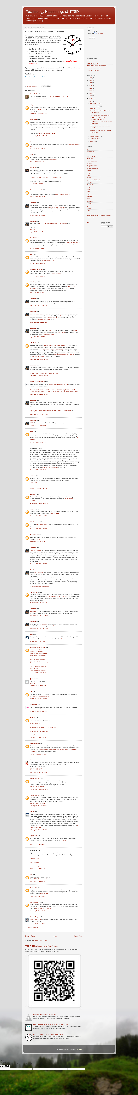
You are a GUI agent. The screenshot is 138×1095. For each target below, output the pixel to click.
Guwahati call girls (35, 668)
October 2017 (94, 108)
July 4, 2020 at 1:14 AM (36, 232)
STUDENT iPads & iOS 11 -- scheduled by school (48, 1034)
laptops (89, 177)
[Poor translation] (7, 1066)
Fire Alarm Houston (35, 550)
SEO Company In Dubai (62, 194)
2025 (90, 80)
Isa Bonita (33, 167)
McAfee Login (34, 482)
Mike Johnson (34, 522)
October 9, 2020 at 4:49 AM (38, 470)
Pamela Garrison (35, 778)
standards (90, 201)
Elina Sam (33, 202)
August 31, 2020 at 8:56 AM (38, 337)
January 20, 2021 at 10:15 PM (38, 698)
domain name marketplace (57, 207)
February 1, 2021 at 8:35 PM (38, 737)
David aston (33, 887)
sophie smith (34, 592)
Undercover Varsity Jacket (43, 908)
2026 (90, 78)
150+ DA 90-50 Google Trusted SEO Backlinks (53, 223)
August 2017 (94, 138)
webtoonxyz (33, 704)
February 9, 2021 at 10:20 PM (38, 772)
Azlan (31, 254)
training (89, 208)
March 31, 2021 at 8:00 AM (38, 911)
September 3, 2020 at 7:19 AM (39, 359)
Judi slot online (45, 303)
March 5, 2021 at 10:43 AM (38, 881)
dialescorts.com (35, 760)
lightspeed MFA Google (94, 180)
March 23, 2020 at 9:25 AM (38, 149)
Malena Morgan (34, 917)
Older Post (77, 936)
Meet (88, 187)
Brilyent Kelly (43, 624)
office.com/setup (34, 484)
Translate (99, 33)
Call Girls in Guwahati (36, 651)
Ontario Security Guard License (49, 391)
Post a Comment (33, 927)
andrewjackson (34, 902)
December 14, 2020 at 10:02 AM (39, 586)
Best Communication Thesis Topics (59, 96)
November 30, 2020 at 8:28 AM (39, 564)
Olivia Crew (33, 119)
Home (54, 936)
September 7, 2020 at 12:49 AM (39, 375)
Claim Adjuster (34, 611)
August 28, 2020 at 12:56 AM (38, 322)
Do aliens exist (62, 316)
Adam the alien (34, 314)
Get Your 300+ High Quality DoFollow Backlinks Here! (45, 177)
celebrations (90, 151)
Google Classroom (92, 168)
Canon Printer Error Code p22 (38, 879)
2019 (90, 96)
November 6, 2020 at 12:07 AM (39, 503)
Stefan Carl (33, 94)
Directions (90, 158)
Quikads (32, 679)
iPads (88, 175)
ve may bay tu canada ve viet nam (40, 735)
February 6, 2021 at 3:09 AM (38, 754)
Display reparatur (56, 273)
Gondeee (63, 840)
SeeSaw (89, 196)
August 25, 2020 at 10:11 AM (38, 305)
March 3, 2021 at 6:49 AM (37, 844)
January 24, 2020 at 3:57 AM (38, 113)
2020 (90, 93)
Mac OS (89, 182)
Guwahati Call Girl (35, 770)
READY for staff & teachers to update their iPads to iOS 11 (50, 1024)
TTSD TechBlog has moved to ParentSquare (41, 946)
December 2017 (95, 103)
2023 (90, 85)
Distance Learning (92, 161)
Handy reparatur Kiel (48, 260)
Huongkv (33, 717)
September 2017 (95, 136)
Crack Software (34, 862)
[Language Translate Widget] (96, 30)
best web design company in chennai (54, 345)
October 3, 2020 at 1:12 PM (38, 425)
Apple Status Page (92, 63)
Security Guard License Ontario (69, 391)
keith (31, 874)
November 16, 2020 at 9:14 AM (39, 529)
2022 (90, 88)
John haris (33, 343)
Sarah (32, 431)
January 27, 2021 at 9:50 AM (38, 711)
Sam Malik (33, 494)
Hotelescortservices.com (38, 647)
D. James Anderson (36, 269)
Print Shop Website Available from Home (45, 1014)
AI (87, 149)
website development (72, 242)
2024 (90, 83)
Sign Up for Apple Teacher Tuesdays (100, 130)
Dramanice (64, 639)
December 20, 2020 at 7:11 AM (39, 615)
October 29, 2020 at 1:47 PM (38, 488)
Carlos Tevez (34, 535)
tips (88, 206)
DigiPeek (32, 229)
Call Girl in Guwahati (36, 768)
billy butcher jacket (35, 919)
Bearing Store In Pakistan (37, 786)
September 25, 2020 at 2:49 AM (39, 414)
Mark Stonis (33, 238)
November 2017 (95, 106)
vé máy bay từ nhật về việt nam (39, 731)
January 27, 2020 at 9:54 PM (38, 136)
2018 (90, 98)
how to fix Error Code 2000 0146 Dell (56, 596)
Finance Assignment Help (46, 133)
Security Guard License (37, 390)
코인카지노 (38, 539)
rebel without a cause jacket (40, 696)
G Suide (89, 163)
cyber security (91, 156)
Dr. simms (33, 142)
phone (88, 191)
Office (88, 189)
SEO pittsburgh (38, 572)
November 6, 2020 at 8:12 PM (38, 516)
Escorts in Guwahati (36, 650)
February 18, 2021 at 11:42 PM (39, 830)
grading (89, 170)
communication (91, 154)
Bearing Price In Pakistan (37, 803)
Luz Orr (32, 476)
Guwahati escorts (35, 661)
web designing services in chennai (64, 354)
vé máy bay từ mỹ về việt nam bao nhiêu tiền (43, 727)
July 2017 (93, 141)
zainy (31, 105)
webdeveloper (68, 410)
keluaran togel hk (49, 334)
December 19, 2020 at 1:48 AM (39, 602)
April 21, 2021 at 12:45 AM (37, 924)
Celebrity (51, 626)
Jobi (31, 691)
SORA (88, 199)
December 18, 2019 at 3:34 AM (39, 99)
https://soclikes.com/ (42, 524)
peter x (32, 811)
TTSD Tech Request (93, 70)
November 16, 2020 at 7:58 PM (39, 541)
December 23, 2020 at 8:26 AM (39, 628)
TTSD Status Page (92, 61)
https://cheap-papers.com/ (50, 467)
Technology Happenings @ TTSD (52, 12)
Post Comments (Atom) (40, 940)
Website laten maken (36, 410)
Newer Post (30, 936)
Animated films (44, 314)
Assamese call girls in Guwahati (39, 653)
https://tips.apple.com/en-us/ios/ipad (36, 77)
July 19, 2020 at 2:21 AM (37, 292)
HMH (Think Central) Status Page (97, 65)
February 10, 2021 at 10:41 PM (39, 789)
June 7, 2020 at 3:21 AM (37, 184)
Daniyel (32, 509)
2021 (90, 90)
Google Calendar (92, 166)
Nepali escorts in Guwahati (38, 655)
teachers (89, 203)
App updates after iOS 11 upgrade (100, 115)
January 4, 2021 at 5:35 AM (38, 641)
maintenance (90, 184)
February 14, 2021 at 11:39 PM (39, 805)
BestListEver (44, 893)
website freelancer (57, 410)
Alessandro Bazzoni (39, 709)
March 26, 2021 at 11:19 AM (38, 896)
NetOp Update (94, 133)
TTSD (88, 210)
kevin (31, 154)
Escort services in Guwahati (38, 670)
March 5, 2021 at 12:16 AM (38, 868)
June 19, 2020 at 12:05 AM (38, 196)
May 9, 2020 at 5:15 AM (37, 161)
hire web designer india (39, 356)
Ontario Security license (37, 381)
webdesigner (47, 410)
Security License (49, 390)
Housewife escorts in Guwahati (39, 663)
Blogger (79, 1049)
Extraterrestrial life (52, 318)
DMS (31, 423)
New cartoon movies (44, 319)
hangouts (89, 173)
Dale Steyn (33, 282)
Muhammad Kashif (36, 190)
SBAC (88, 194)
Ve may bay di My (35, 723)
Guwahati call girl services (37, 659)
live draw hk (61, 332)
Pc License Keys (35, 866)
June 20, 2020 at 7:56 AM (37, 215)
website (89, 213)
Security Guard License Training (58, 384)
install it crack (53, 159)
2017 (90, 101)
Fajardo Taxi (34, 835)
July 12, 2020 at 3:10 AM (37, 248)
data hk (50, 330)
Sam (31, 634)
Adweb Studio (42, 109)
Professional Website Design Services (53, 349)
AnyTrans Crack (34, 858)
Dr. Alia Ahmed (34, 373)
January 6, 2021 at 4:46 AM (38, 673)
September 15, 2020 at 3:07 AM (39, 394)
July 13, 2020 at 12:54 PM (37, 263)
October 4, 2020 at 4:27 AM (38, 442)
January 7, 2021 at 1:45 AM (38, 685)
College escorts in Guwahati (38, 666)
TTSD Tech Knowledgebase (95, 68)
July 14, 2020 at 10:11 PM (37, 276)
